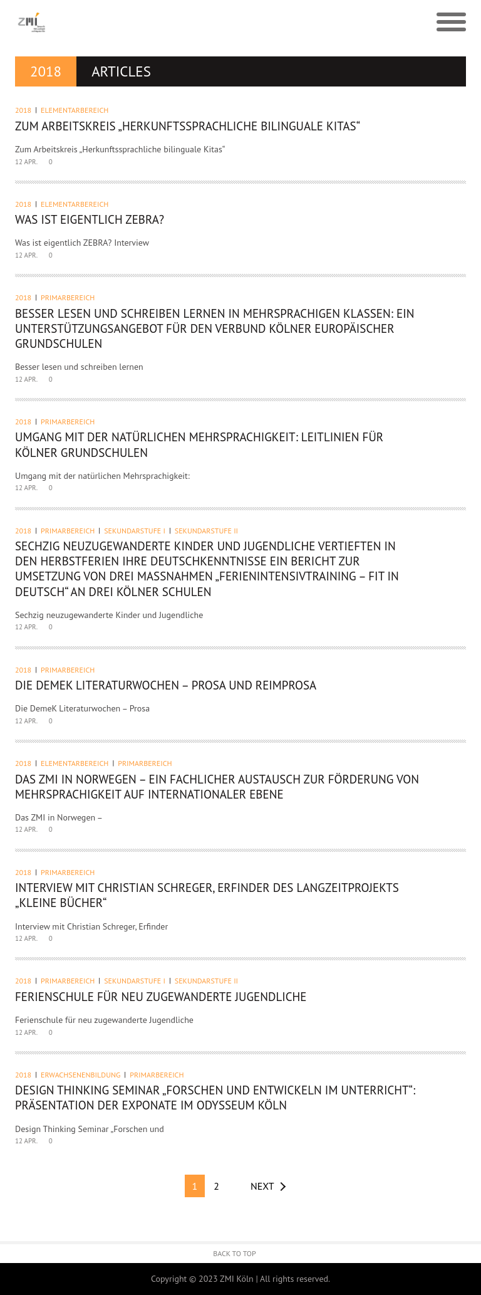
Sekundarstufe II (206, 530)
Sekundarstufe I (134, 530)
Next (262, 1186)
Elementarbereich (74, 110)
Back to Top (234, 1253)
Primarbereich (68, 297)
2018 (23, 110)
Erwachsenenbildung (80, 1074)
